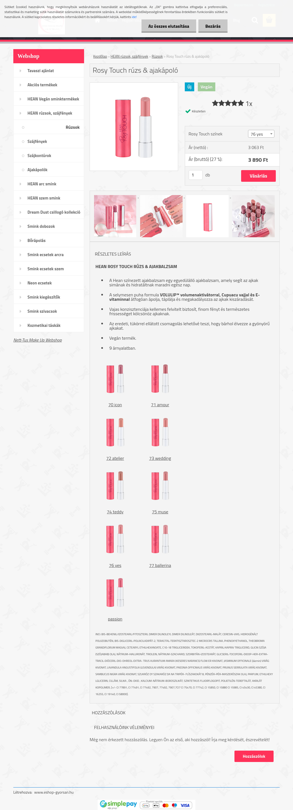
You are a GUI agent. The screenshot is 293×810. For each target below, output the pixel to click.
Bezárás (213, 26)
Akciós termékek (42, 85)
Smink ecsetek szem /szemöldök (45, 271)
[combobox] (261, 134)
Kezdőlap (100, 56)
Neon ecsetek (39, 283)
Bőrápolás (36, 240)
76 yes (115, 565)
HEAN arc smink (41, 184)
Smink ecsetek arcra (45, 254)
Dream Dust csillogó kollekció (53, 212)
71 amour (160, 404)
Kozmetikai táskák (43, 325)
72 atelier (115, 458)
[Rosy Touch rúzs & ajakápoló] (134, 85)
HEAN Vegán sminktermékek (53, 99)
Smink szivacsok (42, 311)
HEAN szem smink (43, 198)
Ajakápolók (37, 169)
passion (115, 618)
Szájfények (37, 141)
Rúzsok (73, 127)
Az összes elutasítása (168, 26)
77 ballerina (160, 565)
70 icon (115, 404)
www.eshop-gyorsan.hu (54, 792)
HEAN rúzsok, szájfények (49, 113)
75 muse (160, 511)
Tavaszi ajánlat (40, 70)
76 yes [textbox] (257, 134)
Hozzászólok (254, 756)
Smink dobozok (41, 226)
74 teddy (115, 511)
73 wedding (160, 458)
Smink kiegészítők (43, 297)
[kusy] (196, 175)
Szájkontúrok (39, 155)
